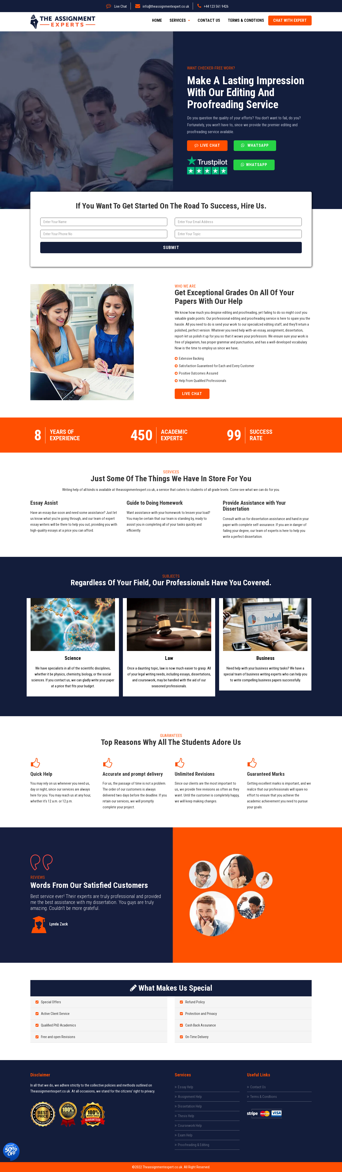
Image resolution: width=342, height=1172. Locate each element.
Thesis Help (184, 1116)
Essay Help (184, 1087)
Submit (171, 247)
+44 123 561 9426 (212, 6)
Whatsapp (255, 145)
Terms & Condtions (246, 20)
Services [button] (180, 20)
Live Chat (116, 6)
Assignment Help (188, 1097)
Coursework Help (188, 1126)
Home (157, 20)
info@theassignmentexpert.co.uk (162, 6)
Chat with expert (290, 20)
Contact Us (209, 20)
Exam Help (183, 1135)
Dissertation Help (188, 1106)
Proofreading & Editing (192, 1145)
